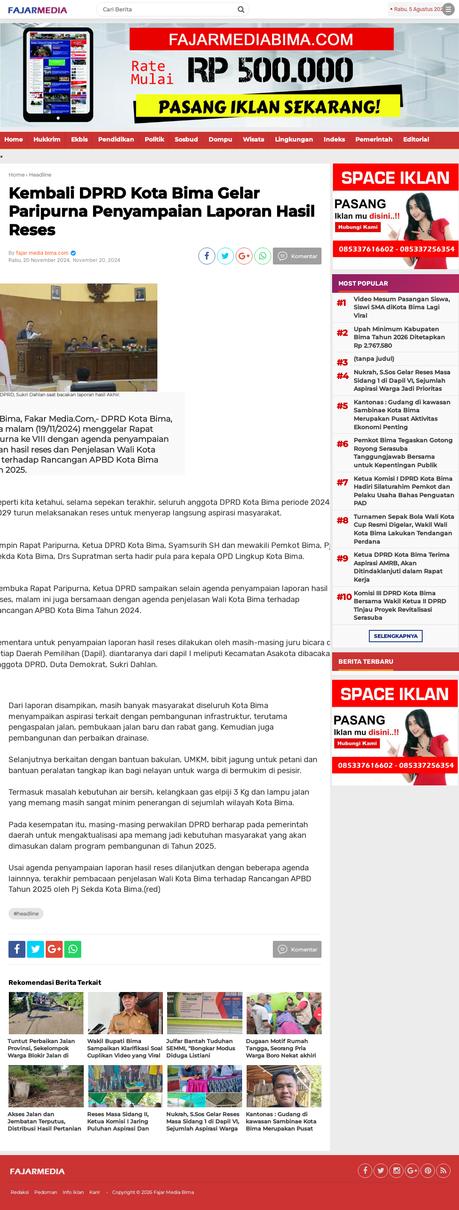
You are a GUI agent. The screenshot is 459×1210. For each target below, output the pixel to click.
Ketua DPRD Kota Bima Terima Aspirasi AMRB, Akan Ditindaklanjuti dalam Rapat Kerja (402, 567)
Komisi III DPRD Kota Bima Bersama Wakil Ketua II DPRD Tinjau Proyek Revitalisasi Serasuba (400, 605)
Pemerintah (374, 139)
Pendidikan (116, 139)
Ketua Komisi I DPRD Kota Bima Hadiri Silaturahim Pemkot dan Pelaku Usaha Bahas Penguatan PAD (404, 491)
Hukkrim (46, 139)
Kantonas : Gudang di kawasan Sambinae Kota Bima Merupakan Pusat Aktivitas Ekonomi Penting (402, 414)
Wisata (253, 139)
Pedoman (45, 1192)
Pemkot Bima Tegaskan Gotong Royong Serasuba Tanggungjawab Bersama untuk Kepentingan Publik (403, 452)
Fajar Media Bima (174, 1192)
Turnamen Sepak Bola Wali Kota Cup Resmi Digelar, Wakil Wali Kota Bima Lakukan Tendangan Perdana (404, 529)
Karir (94, 1192)
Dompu (220, 139)
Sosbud (186, 139)
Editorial (416, 139)
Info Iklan (73, 1192)
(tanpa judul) (374, 358)
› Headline (38, 175)
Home (13, 139)
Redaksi (20, 1192)
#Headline (26, 913)
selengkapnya (396, 636)
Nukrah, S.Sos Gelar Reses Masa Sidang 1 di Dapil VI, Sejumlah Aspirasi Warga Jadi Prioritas (402, 380)
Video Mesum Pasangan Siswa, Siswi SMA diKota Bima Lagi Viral (402, 307)
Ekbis (79, 139)
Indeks (334, 139)
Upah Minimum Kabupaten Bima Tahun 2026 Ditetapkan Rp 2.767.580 (399, 337)
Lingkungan (294, 139)
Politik (154, 139)
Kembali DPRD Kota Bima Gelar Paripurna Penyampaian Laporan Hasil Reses (161, 211)
